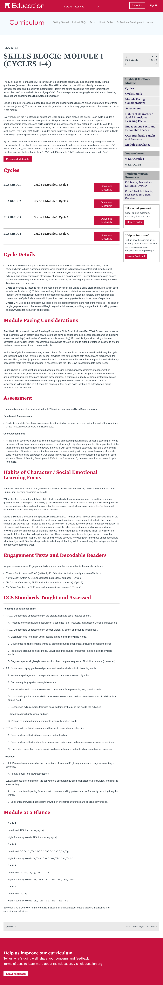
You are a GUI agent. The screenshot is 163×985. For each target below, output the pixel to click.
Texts (92, 22)
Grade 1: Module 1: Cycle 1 (51, 184)
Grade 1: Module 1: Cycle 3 (51, 217)
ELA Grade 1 (136, 158)
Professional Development (130, 22)
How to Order (106, 22)
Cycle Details (134, 93)
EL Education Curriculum (27, 22)
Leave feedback (136, 256)
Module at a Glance (137, 144)
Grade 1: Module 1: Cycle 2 (51, 201)
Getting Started (61, 22)
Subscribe (137, 5)
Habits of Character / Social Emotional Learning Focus (139, 117)
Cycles (129, 88)
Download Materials (17, 159)
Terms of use (13, 964)
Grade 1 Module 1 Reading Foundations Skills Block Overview (139, 194)
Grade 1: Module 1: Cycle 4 (51, 233)
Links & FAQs (79, 22)
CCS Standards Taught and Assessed (140, 137)
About (150, 22)
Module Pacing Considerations (135, 100)
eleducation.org (91, 964)
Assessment (133, 108)
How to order (134, 222)
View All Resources (74, 6)
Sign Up (153, 5)
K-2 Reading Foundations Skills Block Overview (138, 184)
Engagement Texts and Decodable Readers (140, 128)
